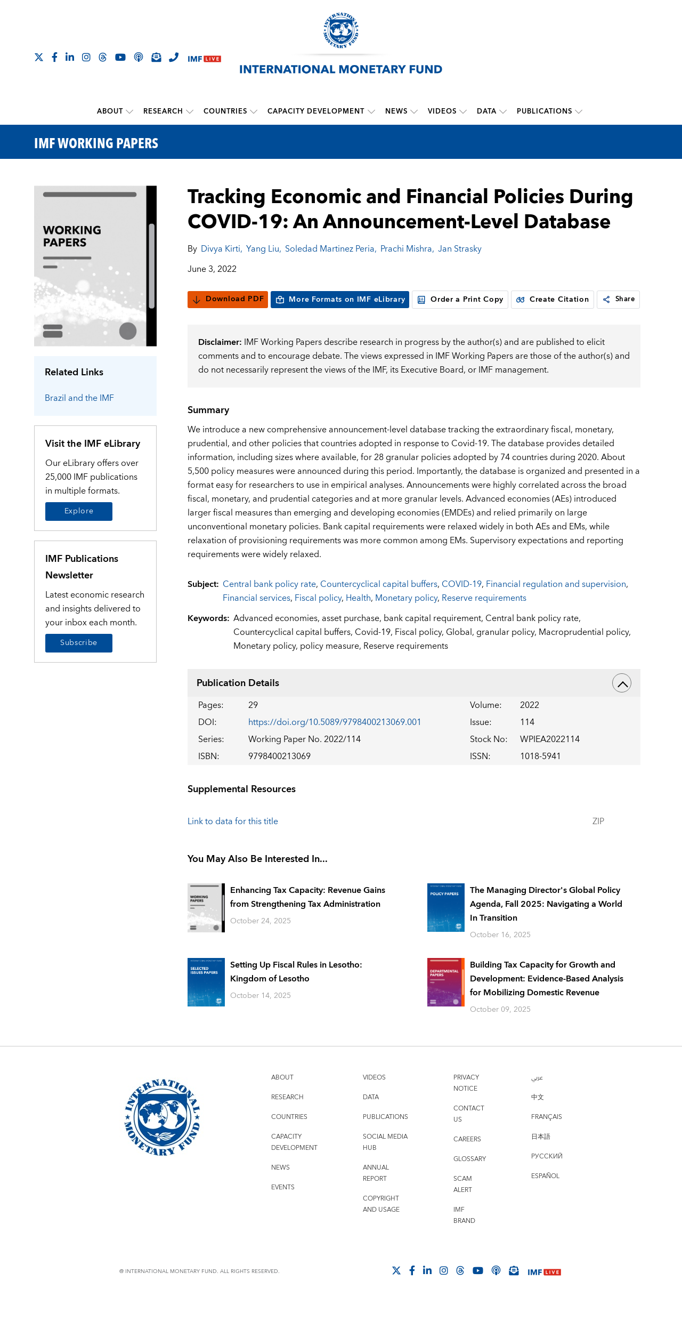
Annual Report (376, 1193)
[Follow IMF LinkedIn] (70, 57)
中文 (537, 1117)
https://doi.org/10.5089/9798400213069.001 (334, 742)
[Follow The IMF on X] (39, 57)
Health (358, 618)
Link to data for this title (233, 842)
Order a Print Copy (460, 299)
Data (487, 111)
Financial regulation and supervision (556, 604)
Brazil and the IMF (79, 398)
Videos (442, 111)
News (396, 111)
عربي (537, 1097)
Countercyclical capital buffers (378, 604)
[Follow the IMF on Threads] (103, 57)
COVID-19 (462, 604)
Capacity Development (316, 111)
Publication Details (414, 703)
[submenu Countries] (254, 111)
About (111, 111)
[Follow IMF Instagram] (86, 57)
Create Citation (552, 299)
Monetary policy (406, 618)
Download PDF (228, 299)
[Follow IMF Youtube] (120, 57)
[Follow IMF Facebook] (55, 57)
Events (283, 1207)
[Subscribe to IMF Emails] (156, 57)
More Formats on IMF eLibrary (340, 299)
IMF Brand (464, 1236)
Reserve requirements (484, 618)
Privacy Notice (466, 1103)
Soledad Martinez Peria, (331, 248)
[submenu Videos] (463, 111)
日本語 (540, 1157)
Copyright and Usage (381, 1224)
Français (546, 1137)
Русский (547, 1176)
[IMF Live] (204, 58)
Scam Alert (462, 1205)
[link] (197, 320)
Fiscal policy (318, 618)
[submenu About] (130, 111)
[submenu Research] (190, 111)
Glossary (469, 1179)
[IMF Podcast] (138, 57)
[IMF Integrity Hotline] (173, 57)
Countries (226, 111)
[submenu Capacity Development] (371, 111)
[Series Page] (95, 265)
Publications (544, 111)
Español (545, 1196)
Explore (79, 511)
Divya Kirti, (221, 248)
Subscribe (79, 642)
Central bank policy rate (269, 604)
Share (210, 319)
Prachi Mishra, (407, 248)
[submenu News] (414, 111)
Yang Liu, (263, 248)
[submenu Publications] (578, 111)
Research (164, 111)
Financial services (256, 618)
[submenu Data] (503, 111)
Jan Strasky (460, 248)
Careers (467, 1159)
